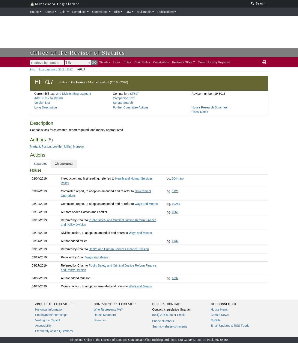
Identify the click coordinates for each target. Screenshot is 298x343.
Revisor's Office (182, 62)
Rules (127, 62)
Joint (63, 12)
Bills (117, 12)
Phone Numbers (163, 321)
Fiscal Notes (199, 112)
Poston (46, 146)
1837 (175, 278)
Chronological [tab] (64, 163)
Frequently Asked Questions (54, 331)
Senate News (220, 315)
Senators (100, 320)
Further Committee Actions (131, 107)
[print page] (264, 62)
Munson (78, 146)
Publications (165, 12)
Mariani (35, 146)
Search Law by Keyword (214, 62)
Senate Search (123, 102)
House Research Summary (209, 107)
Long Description (45, 107)
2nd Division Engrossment (73, 93)
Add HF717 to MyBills (48, 98)
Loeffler (57, 146)
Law (128, 12)
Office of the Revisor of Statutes (77, 52)
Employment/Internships (51, 315)
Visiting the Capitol (47, 320)
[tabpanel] (149, 229)
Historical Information (49, 309)
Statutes (104, 62)
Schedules (79, 12)
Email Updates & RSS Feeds (230, 325)
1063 (175, 212)
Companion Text (124, 98)
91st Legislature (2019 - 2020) (56, 69)
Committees (100, 12)
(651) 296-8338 (162, 315)
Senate (49, 12)
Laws (116, 62)
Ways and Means (146, 204)
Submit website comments (169, 326)
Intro (181, 178)
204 (174, 178)
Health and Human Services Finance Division (119, 249)
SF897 (134, 93)
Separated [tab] (41, 163)
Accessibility (43, 325)
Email (181, 315)
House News (219, 309)
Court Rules (142, 62)
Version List (42, 102)
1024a (176, 204)
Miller (67, 146)
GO (94, 62)
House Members (105, 315)
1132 (175, 241)
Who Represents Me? (108, 309)
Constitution (161, 62)
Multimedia (144, 12)
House (34, 12)
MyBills (215, 320)
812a (175, 191)
